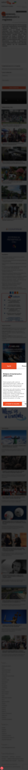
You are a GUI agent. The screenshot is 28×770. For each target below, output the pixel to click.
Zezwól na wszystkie (13, 404)
